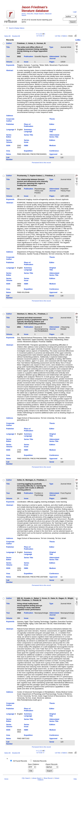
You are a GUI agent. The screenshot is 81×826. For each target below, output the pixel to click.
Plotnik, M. (37, 600)
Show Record (48, 778)
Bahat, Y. (37, 598)
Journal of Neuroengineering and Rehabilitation (41, 329)
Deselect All (16, 36)
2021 (19, 327)
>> (43, 36)
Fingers (20, 65)
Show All (30, 13)
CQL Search (26, 778)
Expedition (28, 151)
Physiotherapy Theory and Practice (39, 191)
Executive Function (65, 621)
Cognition (53, 621)
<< (37, 34)
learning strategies (48, 502)
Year (8, 56)
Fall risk (49, 623)
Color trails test (40, 623)
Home (23, 13)
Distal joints (49, 340)
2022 (19, 56)
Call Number (9, 158)
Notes (8, 154)
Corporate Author (10, 120)
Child (45, 338)
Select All (7, 36)
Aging (31, 623)
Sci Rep (63, 56)
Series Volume (9, 141)
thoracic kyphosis (62, 199)
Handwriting (58, 340)
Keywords (10, 65)
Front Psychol (65, 493)
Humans (27, 65)
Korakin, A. (28, 598)
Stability (49, 342)
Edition (52, 140)
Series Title (28, 135)
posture (52, 199)
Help (75, 779)
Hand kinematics (59, 623)
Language (10, 130)
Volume (9, 62)
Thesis (52, 119)
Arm (18, 338)
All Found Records (20, 761)
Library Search (37, 778)
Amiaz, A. (32, 43)
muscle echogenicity (40, 199)
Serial (51, 157)
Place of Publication (28, 125)
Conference (54, 151)
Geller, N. (20, 480)
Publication (28, 56)
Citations (64, 36)
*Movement (26, 340)
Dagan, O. (63, 598)
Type (51, 47)
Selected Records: (40, 761)
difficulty (30, 502)
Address (9, 116)
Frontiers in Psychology (38, 494)
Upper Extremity (34, 67)
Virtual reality (22, 625)
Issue (26, 62)
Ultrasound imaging (24, 199)
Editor (51, 124)
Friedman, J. (22, 43)
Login (75, 12)
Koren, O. (46, 598)
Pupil (69, 623)
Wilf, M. (20, 598)
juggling (37, 502)
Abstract (9, 70)
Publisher (10, 124)
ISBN (26, 145)
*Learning (34, 65)
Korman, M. (41, 43)
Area (8, 151)
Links (77, 40)
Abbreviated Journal (54, 57)
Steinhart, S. (22, 314)
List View (57, 36)
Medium (52, 145)
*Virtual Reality (22, 623)
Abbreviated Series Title (54, 136)
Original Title (52, 131)
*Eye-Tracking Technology (39, 621)
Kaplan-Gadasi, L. (37, 176)
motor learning (61, 502)
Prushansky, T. (23, 176)
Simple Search (38, 13)
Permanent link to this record (41, 162)
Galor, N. (54, 598)
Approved (53, 154)
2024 (19, 613)
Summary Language (28, 131)
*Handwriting (52, 338)
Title (8, 47)
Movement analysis (30, 342)
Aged (26, 621)
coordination (21, 502)
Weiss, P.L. (32, 314)
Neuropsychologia (41, 613)
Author (9, 43)
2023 (19, 189)
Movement (54, 65)
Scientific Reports (41, 56)
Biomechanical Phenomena (31, 338)
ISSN (8, 145)
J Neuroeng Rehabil (64, 328)
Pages (51, 62)
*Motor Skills (44, 65)
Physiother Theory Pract (65, 190)
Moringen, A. (30, 480)
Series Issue (26, 141)
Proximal (42, 342)
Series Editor (8, 136)
